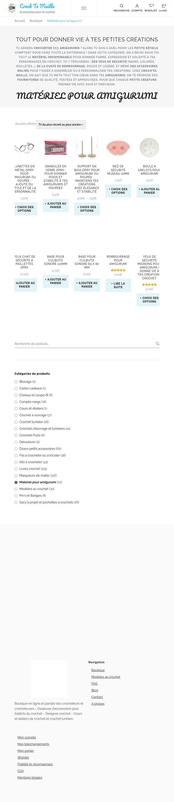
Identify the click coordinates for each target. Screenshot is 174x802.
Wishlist (23, 757)
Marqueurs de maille (34, 475)
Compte (137, 8)
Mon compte (26, 737)
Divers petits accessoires (37, 449)
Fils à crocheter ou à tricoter (39, 455)
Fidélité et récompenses (35, 764)
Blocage (25, 382)
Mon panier (25, 751)
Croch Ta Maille (37, 6)
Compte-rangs (30, 402)
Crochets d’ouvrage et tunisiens (42, 428)
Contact (97, 697)
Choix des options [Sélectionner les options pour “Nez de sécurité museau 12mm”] (119, 191)
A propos (97, 704)
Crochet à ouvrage (32, 415)
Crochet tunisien (31, 422)
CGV (20, 771)
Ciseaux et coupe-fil (33, 395)
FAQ (94, 684)
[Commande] (61, 124)
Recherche (156, 344)
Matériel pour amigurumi (37, 482)
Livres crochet (29, 469)
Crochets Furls (29, 435)
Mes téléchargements (33, 744)
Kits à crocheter (30, 462)
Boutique (97, 670)
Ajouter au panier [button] (56, 205)
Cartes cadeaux (30, 388)
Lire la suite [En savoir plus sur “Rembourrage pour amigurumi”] (119, 285)
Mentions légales (29, 778)
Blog (94, 690)
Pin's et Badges (30, 495)
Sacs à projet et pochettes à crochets (46, 502)
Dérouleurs (27, 442)
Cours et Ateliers (31, 408)
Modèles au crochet (33, 489)
